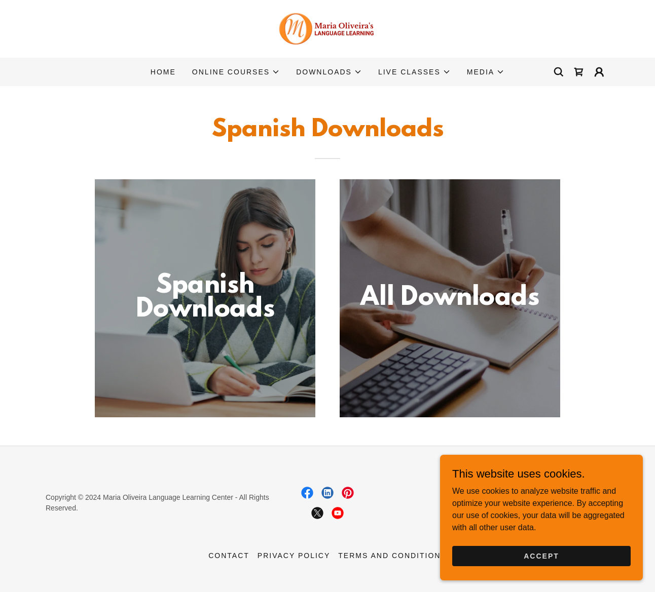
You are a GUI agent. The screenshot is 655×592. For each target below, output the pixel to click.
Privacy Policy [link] (294, 555)
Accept (541, 555)
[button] (236, 72)
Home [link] (163, 72)
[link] (327, 28)
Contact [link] (228, 555)
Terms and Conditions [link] (392, 555)
